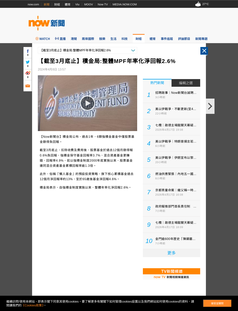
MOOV (88, 4)
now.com (33, 4)
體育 (67, 4)
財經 (57, 4)
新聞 (46, 4)
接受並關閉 (217, 303)
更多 (171, 253)
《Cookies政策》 (32, 305)
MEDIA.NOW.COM (125, 4)
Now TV (103, 4)
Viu (77, 4)
